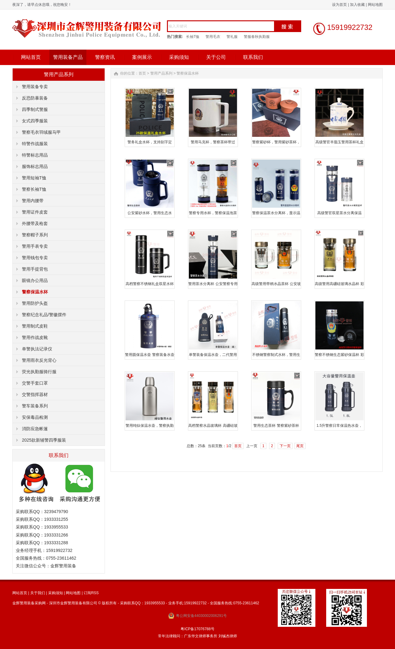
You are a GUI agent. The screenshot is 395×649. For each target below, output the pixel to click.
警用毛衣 (213, 37)
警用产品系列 (161, 73)
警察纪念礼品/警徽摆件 (44, 314)
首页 (142, 73)
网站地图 (375, 4)
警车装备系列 (35, 405)
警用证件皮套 (35, 212)
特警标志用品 (35, 155)
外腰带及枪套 (35, 223)
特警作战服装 (35, 143)
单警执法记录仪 (37, 348)
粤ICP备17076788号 (197, 629)
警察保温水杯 (35, 291)
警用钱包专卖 (35, 257)
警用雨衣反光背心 (39, 360)
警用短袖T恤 (34, 177)
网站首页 (31, 57)
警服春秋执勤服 (257, 37)
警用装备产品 (68, 57)
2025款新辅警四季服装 (44, 440)
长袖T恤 (192, 37)
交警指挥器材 (35, 394)
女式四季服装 (35, 120)
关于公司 (216, 57)
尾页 (300, 446)
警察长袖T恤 (34, 189)
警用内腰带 (33, 200)
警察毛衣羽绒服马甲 (41, 132)
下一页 (285, 446)
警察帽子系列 (35, 234)
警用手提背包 (35, 269)
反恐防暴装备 (35, 98)
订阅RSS (91, 593)
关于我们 (37, 593)
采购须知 (179, 57)
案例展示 (142, 57)
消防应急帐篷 (35, 428)
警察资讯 (105, 57)
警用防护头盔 (35, 303)
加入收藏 (357, 4)
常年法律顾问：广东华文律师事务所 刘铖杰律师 (197, 636)
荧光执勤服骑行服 (39, 371)
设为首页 (339, 4)
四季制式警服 (35, 109)
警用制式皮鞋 (35, 326)
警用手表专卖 (35, 246)
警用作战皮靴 (35, 337)
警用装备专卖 (35, 86)
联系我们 (253, 57)
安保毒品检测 (35, 417)
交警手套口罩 (35, 383)
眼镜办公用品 (35, 280)
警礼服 (232, 37)
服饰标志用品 (35, 166)
